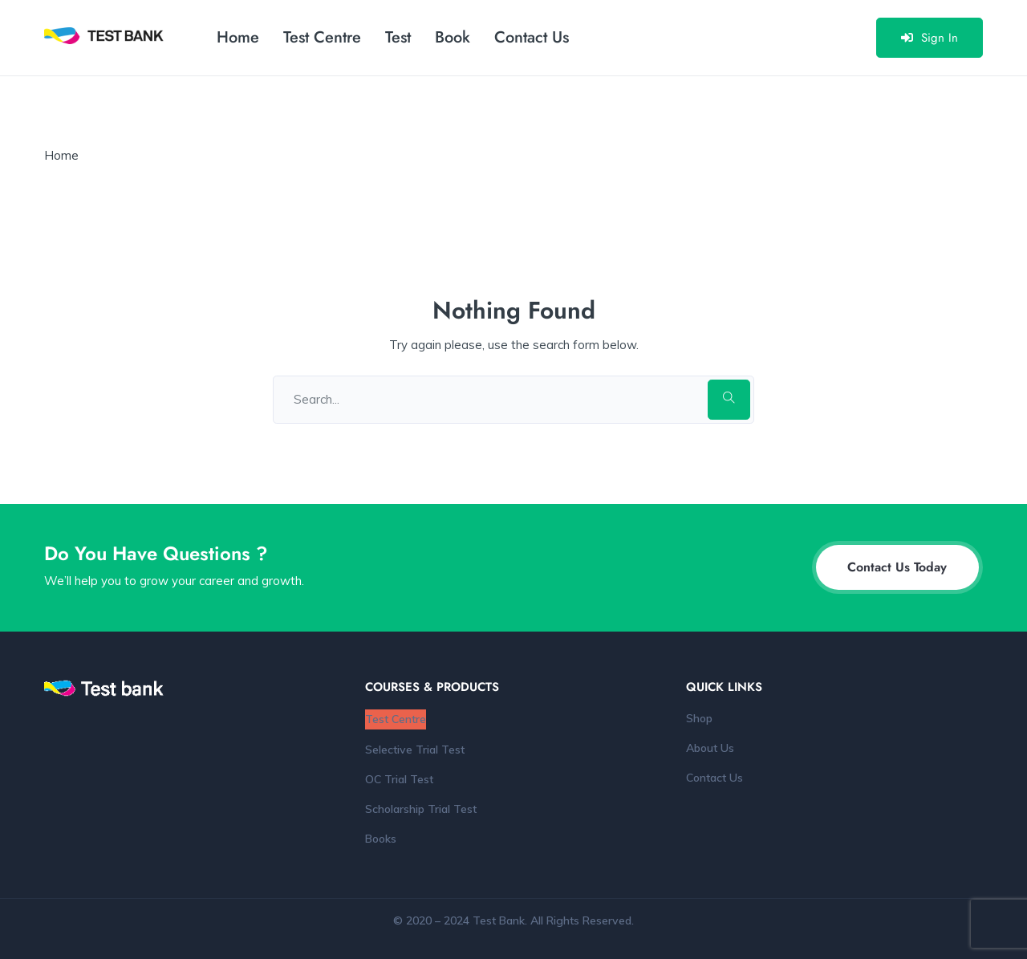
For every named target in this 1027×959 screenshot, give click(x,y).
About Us (710, 748)
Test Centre (322, 37)
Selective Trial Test (415, 749)
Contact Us (531, 37)
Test (398, 37)
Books (380, 838)
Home (238, 37)
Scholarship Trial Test (421, 809)
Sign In (929, 38)
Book (452, 37)
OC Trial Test (399, 779)
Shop (699, 718)
